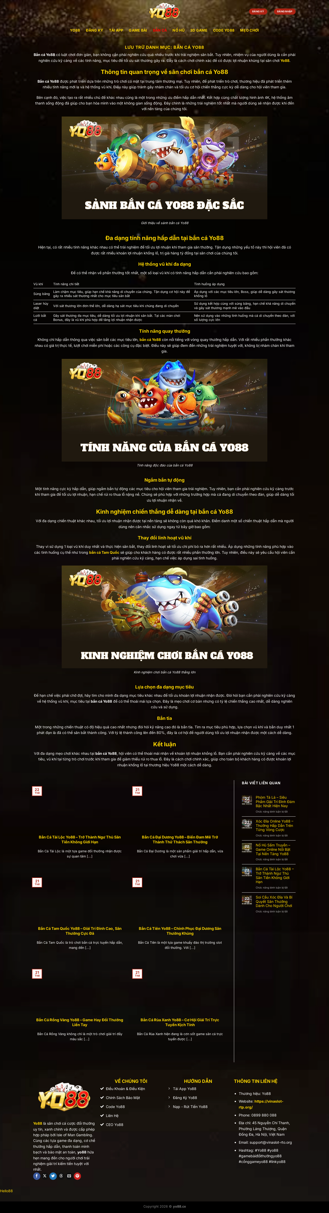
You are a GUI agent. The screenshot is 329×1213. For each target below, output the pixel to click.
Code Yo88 (224, 30)
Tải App (116, 30)
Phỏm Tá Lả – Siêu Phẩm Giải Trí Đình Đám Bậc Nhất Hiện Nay (275, 801)
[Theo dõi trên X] (45, 1176)
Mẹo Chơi (249, 30)
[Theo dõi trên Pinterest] (77, 1176)
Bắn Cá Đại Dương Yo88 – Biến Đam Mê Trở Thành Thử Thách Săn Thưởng (180, 839)
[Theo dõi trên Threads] (61, 1176)
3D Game (198, 30)
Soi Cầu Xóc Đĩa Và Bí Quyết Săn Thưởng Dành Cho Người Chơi (274, 901)
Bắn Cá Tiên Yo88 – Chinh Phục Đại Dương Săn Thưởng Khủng (180, 930)
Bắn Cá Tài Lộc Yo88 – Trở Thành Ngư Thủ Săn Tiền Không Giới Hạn (80, 839)
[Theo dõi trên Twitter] (53, 1176)
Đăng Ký (94, 30)
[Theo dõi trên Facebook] (37, 1176)
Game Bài (138, 30)
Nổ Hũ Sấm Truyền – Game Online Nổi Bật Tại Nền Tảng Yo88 (273, 849)
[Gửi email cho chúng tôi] (69, 1176)
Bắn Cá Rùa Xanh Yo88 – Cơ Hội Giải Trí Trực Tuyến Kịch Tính (180, 1022)
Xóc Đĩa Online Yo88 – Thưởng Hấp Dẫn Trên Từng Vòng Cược (274, 825)
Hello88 (6, 1191)
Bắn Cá (160, 30)
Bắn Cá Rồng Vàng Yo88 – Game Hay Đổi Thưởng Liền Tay (79, 1022)
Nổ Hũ (178, 30)
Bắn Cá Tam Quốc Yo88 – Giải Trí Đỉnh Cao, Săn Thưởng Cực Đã (80, 930)
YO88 (75, 30)
